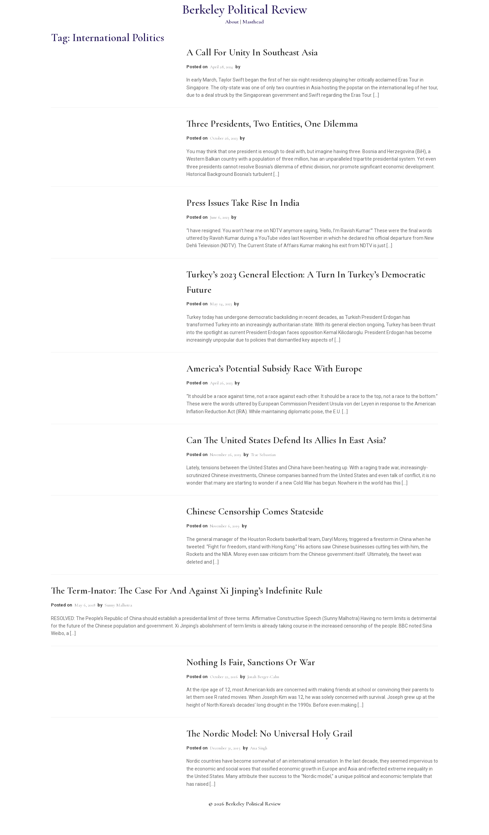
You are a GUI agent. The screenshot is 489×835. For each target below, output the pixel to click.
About (232, 21)
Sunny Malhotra (118, 605)
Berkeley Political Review (244, 9)
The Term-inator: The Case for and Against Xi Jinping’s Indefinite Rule (187, 590)
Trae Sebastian (263, 454)
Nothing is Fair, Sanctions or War (250, 662)
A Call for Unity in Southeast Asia (252, 52)
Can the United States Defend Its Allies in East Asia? (286, 440)
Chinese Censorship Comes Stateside (255, 511)
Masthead (253, 21)
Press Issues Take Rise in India (243, 202)
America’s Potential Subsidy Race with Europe (274, 368)
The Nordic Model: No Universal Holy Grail (269, 733)
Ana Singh (258, 748)
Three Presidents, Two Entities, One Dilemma (272, 123)
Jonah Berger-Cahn (263, 676)
